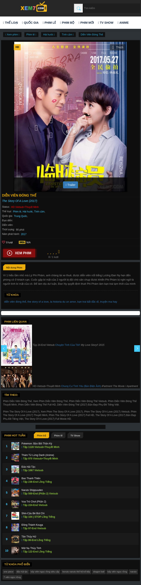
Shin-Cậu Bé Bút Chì (33, 513)
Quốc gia (30, 22)
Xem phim (19, 253)
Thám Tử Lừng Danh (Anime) (37, 455)
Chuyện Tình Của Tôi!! (67, 345)
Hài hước (28, 211)
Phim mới (86, 22)
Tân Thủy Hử (28, 536)
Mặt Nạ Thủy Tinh (31, 548)
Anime (123, 22)
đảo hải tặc (22, 571)
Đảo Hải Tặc (28, 466)
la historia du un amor (63, 301)
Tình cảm (39, 211)
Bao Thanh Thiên (30, 478)
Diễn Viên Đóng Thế (92, 34)
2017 (23, 234)
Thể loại (10, 22)
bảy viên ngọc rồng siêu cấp (45, 571)
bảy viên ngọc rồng (117, 571)
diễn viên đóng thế (15, 301)
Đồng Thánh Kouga (32, 524)
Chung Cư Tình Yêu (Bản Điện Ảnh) (81, 386)
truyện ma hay (108, 301)
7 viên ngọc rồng (12, 577)
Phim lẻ (49, 22)
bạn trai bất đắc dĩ (87, 301)
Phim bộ (67, 22)
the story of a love (38, 301)
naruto (133, 571)
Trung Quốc (20, 216)
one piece (9, 571)
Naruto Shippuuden (32, 490)
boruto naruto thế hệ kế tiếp (76, 571)
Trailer (71, 184)
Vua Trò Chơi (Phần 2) (33, 501)
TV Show (105, 22)
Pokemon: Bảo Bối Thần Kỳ (36, 443)
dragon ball (98, 571)
